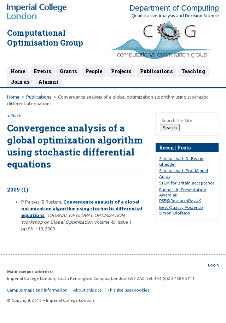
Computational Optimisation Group (45, 38)
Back (16, 115)
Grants (68, 71)
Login (213, 265)
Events (42, 71)
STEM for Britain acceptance (187, 183)
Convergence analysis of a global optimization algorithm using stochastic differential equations (81, 208)
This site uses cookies (128, 290)
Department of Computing (174, 8)
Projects (121, 71)
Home (18, 71)
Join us (20, 81)
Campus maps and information (37, 290)
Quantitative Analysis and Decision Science (175, 15)
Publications (156, 71)
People (94, 71)
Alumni (48, 81)
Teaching (193, 71)
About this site (87, 290)
